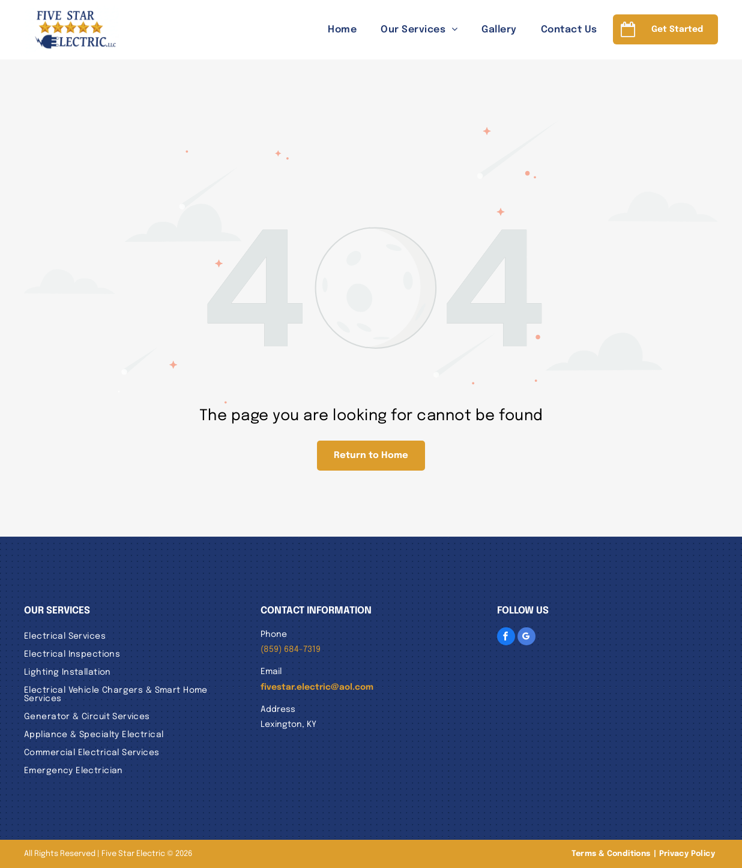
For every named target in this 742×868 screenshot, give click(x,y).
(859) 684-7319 (291, 649)
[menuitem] (330, 29)
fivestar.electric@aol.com (317, 687)
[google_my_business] (526, 636)
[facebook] (506, 636)
